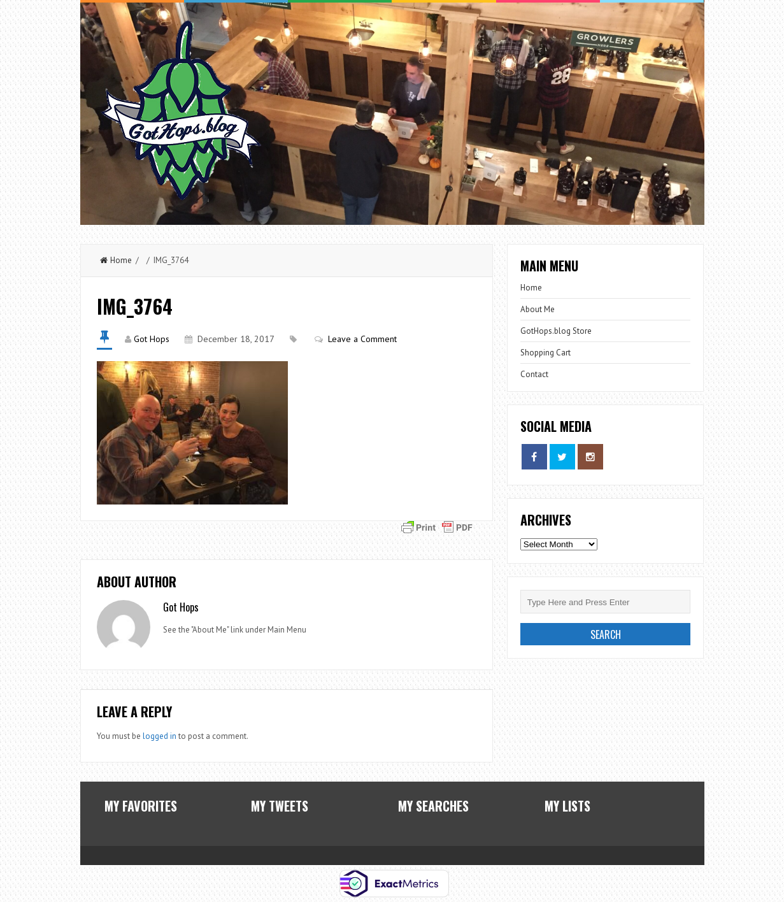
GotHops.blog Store (556, 331)
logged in (159, 736)
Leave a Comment (362, 339)
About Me (537, 309)
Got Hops (151, 339)
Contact (534, 374)
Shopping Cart (545, 352)
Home (116, 260)
